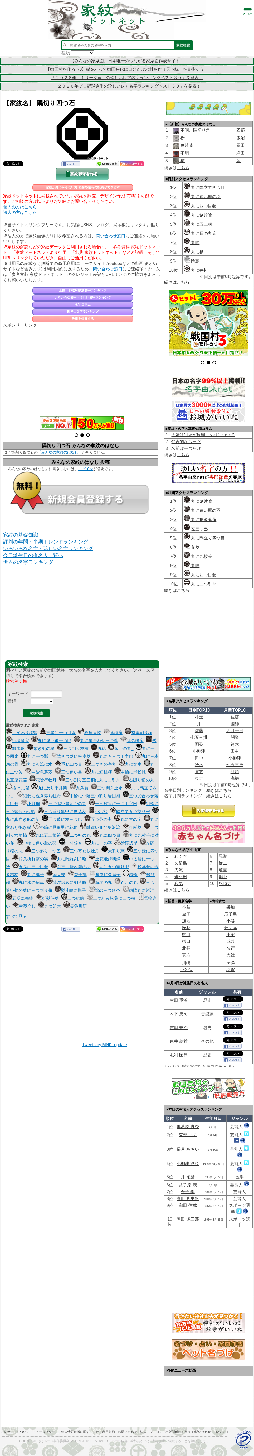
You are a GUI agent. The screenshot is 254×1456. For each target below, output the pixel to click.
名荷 (230, 948)
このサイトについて (15, 1432)
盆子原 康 (188, 1185)
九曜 (191, 242)
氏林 (186, 927)
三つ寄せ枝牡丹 (81, 851)
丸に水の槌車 (28, 882)
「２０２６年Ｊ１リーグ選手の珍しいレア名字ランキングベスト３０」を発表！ (127, 77)
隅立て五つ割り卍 (130, 811)
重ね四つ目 (68, 764)
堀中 (223, 876)
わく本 (180, 856)
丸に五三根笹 (45, 835)
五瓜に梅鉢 (19, 898)
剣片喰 (186, 145)
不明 (184, 153)
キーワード (17, 693)
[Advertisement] (82, 369)
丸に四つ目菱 (200, 206)
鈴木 (235, 744)
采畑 (230, 907)
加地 (186, 921)
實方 (199, 771)
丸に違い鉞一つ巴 (51, 740)
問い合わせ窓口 (110, 236)
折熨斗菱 (47, 898)
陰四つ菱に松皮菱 (71, 756)
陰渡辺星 (126, 843)
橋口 (186, 941)
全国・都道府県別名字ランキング (82, 290)
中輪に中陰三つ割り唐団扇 (91, 796)
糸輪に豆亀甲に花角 (55, 827)
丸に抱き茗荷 (200, 519)
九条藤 (79, 788)
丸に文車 (130, 764)
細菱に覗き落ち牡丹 (39, 796)
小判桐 (30, 803)
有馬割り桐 (138, 732)
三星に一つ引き (58, 732)
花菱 (191, 547)
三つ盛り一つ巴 (43, 851)
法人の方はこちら (20, 212)
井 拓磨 (187, 1177)
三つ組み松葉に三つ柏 (111, 898)
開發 (235, 737)
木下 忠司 (179, 1014)
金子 (186, 914)
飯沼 (240, 138)
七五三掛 (198, 737)
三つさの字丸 (100, 764)
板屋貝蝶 (89, 732)
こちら (183, 168)
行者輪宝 (17, 740)
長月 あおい (188, 1149)
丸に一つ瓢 (34, 756)
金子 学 (187, 1192)
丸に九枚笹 (198, 556)
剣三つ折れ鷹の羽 (71, 867)
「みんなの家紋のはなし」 (60, 452)
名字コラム (83, 304)
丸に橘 (194, 252)
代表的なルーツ (186, 441)
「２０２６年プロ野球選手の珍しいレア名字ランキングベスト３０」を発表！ (127, 86)
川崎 (186, 963)
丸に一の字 (98, 843)
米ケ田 (180, 876)
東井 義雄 (179, 1041)
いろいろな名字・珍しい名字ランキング (82, 297)
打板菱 (132, 827)
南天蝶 (55, 874)
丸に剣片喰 (198, 215)
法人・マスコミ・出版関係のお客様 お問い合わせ (175, 1432)
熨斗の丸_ (121, 748)
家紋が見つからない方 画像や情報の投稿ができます (82, 187)
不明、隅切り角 (194, 130)
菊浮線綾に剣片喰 (66, 882)
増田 (240, 153)
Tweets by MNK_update (104, 1044)
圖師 (235, 724)
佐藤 (235, 717)
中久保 (186, 970)
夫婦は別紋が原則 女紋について (203, 435)
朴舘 (199, 717)
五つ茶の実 (98, 819)
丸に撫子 (32, 874)
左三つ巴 (196, 529)
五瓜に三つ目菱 (30, 867)
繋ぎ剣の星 (41, 748)
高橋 (235, 778)
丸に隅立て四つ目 (204, 187)
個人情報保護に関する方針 (80, 1432)
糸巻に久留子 (105, 874)
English (221, 1432)
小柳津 (199, 751)
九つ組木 (49, 906)
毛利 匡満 (179, 1055)
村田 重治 (179, 1000)
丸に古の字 (127, 819)
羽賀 (230, 970)
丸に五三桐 (198, 224)
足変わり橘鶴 (21, 732)
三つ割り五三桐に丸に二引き (89, 780)
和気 (178, 883)
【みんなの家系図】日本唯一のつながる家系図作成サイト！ (127, 61)
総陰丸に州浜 (138, 890)
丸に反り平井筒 (49, 788)
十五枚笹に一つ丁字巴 (113, 803)
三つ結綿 (72, 898)
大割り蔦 (113, 851)
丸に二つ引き (200, 584)
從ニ (223, 863)
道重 (223, 870)
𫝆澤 (230, 963)
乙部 (240, 130)
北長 (186, 948)
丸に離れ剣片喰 (68, 859)
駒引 (186, 934)
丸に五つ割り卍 (111, 867)
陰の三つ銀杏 (104, 890)
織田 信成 (188, 1205)
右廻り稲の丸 (138, 780)
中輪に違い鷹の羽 (37, 843)
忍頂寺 (225, 883)
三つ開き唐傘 (107, 788)
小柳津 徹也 (188, 1163)
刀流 (178, 870)
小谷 (230, 921)
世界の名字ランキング (83, 311)
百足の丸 (126, 882)
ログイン (85, 469)
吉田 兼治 (179, 1027)
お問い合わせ (127, 1432)
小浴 (230, 934)
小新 (186, 907)
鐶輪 (130, 874)
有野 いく (188, 1135)
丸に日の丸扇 (200, 233)
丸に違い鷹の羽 (202, 196)
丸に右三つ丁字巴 (113, 756)
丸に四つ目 (106, 835)
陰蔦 (191, 261)
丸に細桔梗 (98, 772)
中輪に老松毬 (130, 772)
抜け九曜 (17, 788)
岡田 (240, 145)
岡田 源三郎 (188, 1219)
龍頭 (235, 771)
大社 (230, 955)
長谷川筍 (75, 906)
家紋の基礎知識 (20, 535)
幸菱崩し (24, 906)
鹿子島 (230, 914)
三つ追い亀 (68, 772)
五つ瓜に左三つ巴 (62, 819)
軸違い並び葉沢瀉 (100, 827)
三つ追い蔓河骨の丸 (64, 803)
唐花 (98, 748)
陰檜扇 (113, 732)
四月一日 (234, 730)
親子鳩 (77, 874)
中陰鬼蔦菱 (38, 772)
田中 (235, 751)
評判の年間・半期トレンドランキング (45, 541)
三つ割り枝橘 (73, 748)
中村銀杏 (70, 843)
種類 (11, 701)
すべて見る (16, 916)
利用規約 (108, 1432)
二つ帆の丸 (77, 835)
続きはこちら (176, 282)
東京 (199, 778)
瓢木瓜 (15, 748)
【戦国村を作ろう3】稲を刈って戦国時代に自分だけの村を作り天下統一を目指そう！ (127, 69)
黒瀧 (223, 856)
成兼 (230, 941)
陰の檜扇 (132, 740)
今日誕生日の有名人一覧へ (33, 555)
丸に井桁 (196, 270)
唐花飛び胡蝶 (104, 859)
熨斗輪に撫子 (70, 890)
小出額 (98, 811)
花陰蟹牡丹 (43, 780)
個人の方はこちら (20, 207)
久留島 (180, 863)
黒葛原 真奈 (188, 1126)
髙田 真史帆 (188, 1198)
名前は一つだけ (186, 448)
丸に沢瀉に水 (36, 764)
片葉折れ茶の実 (30, 859)
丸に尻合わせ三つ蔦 (96, 740)
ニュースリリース (45, 1432)
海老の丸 (100, 882)
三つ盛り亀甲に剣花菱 (62, 811)
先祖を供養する (83, 319)
